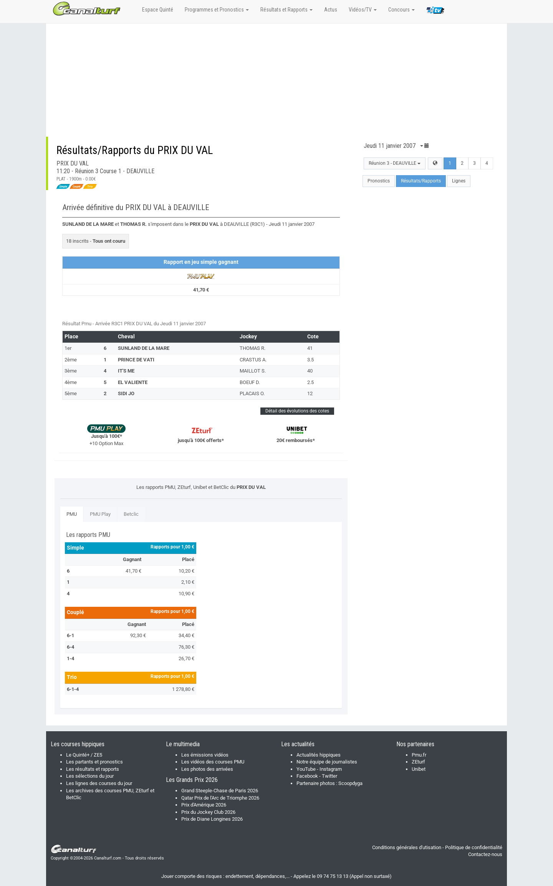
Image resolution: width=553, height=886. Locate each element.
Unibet (419, 769)
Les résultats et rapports (92, 769)
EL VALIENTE (132, 382)
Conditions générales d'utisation (406, 847)
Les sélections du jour (90, 776)
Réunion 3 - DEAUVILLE (395, 163)
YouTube (306, 769)
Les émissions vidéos (204, 755)
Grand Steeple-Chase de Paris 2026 (219, 790)
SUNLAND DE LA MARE (143, 348)
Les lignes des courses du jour (99, 783)
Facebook (307, 776)
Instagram (331, 769)
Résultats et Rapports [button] (286, 10)
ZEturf (418, 762)
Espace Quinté (157, 10)
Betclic (131, 514)
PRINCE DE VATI (136, 360)
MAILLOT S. (253, 371)
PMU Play (100, 514)
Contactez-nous (485, 854)
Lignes (458, 181)
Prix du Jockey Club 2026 (208, 812)
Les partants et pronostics (94, 762)
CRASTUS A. (253, 360)
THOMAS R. (252, 348)
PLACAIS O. (252, 393)
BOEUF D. (250, 382)
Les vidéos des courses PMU (212, 762)
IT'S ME (126, 371)
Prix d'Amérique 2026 (203, 805)
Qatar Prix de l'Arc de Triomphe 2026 (220, 798)
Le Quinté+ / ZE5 (84, 755)
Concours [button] (401, 10)
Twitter (329, 776)
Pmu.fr (419, 755)
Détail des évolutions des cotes (297, 411)
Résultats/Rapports (421, 181)
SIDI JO (126, 393)
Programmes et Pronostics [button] (217, 10)
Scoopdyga (350, 783)
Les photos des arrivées (207, 769)
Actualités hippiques (318, 755)
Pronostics (379, 181)
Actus (330, 10)
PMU (71, 514)
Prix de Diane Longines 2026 (212, 819)
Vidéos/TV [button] (363, 10)
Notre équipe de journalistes (326, 762)
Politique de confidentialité (473, 847)
